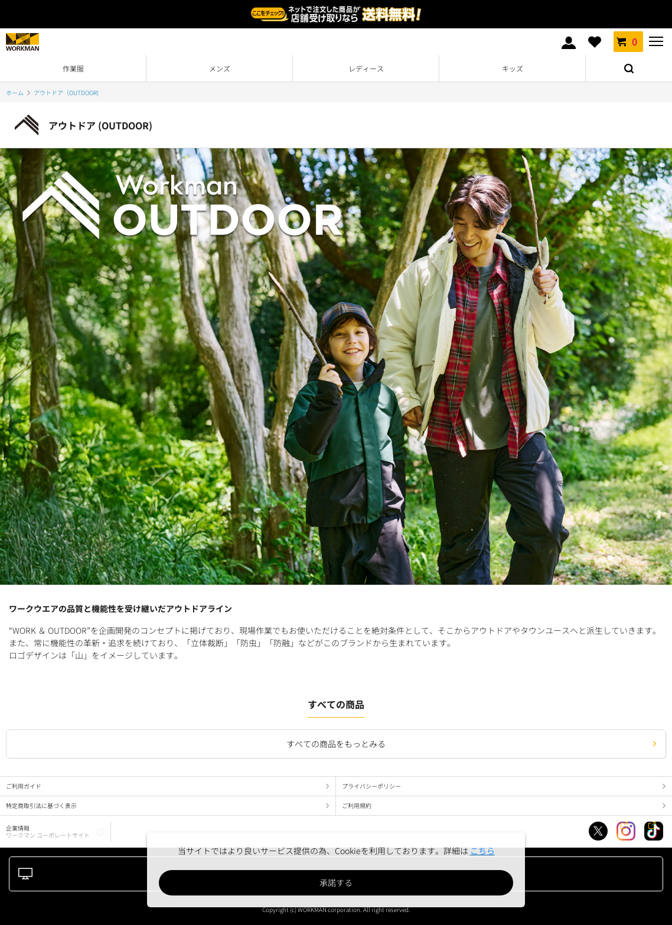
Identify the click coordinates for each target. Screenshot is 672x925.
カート (628, 41)
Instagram (625, 831)
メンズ (219, 68)
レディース (366, 68)
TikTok (653, 831)
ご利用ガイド (23, 785)
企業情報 (48, 831)
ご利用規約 (356, 805)
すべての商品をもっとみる (336, 744)
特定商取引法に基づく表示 (41, 805)
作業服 (73, 68)
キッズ (512, 68)
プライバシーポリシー (371, 785)
